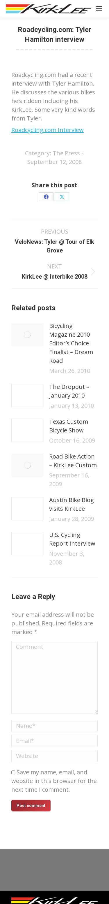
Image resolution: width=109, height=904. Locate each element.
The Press (66, 153)
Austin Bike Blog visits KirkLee (71, 504)
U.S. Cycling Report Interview (72, 539)
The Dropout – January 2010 (69, 391)
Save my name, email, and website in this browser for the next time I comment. (54, 780)
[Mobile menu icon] (99, 9)
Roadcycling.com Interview (47, 130)
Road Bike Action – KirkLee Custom (73, 460)
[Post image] (27, 334)
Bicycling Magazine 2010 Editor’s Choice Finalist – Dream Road (71, 343)
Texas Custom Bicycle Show (68, 426)
